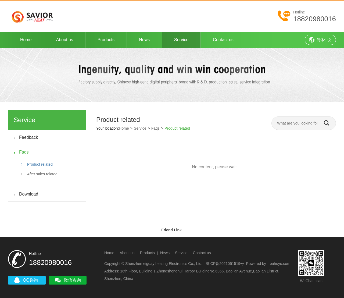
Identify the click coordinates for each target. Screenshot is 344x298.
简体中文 (320, 39)
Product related (36, 164)
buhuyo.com (280, 263)
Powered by (256, 263)
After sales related (39, 174)
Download (28, 194)
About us (64, 39)
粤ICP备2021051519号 (225, 263)
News (144, 39)
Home (26, 39)
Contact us (223, 39)
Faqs (24, 152)
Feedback (28, 137)
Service (181, 39)
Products (106, 39)
